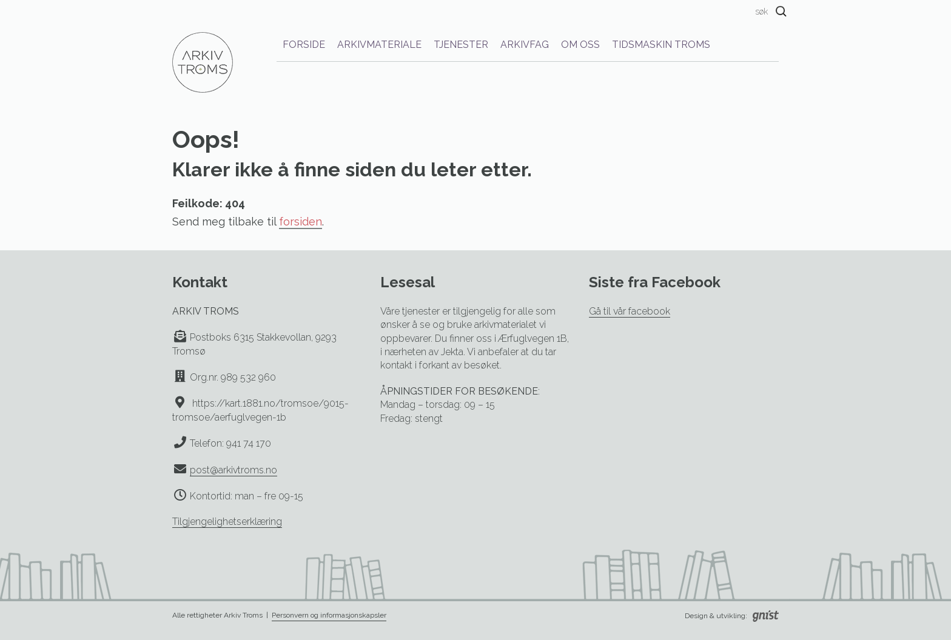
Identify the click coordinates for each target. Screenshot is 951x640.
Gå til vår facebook (629, 311)
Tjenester (461, 44)
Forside (304, 44)
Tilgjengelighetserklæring (227, 521)
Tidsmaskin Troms (661, 44)
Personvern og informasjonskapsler (329, 615)
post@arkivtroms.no (233, 470)
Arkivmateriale (379, 44)
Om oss (580, 44)
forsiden (300, 221)
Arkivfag (524, 44)
